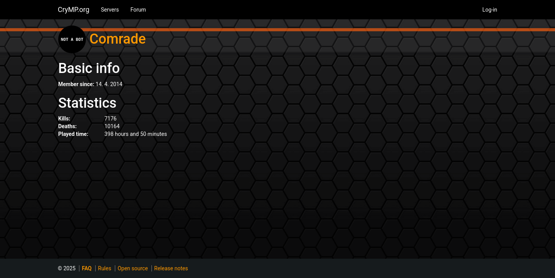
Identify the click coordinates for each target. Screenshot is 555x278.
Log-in (490, 10)
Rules (104, 268)
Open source (133, 268)
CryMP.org (73, 9)
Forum (138, 10)
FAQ (86, 268)
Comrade (117, 39)
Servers (110, 10)
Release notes (171, 268)
